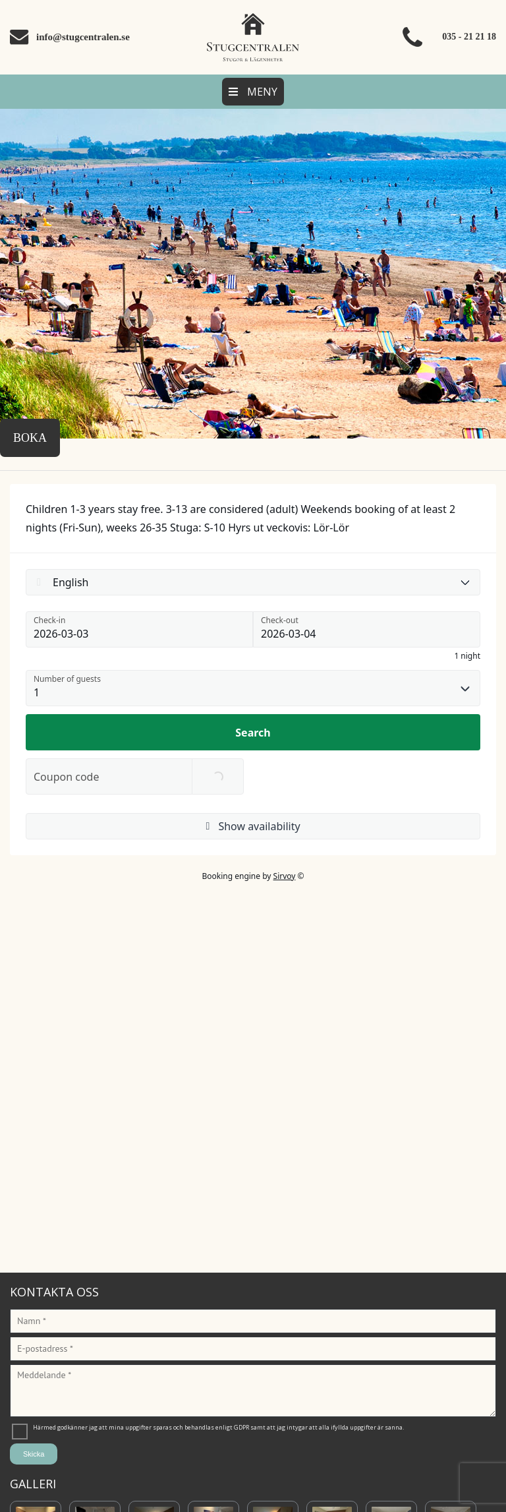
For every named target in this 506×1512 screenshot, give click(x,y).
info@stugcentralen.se (83, 37)
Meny (253, 91)
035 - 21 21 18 (469, 37)
